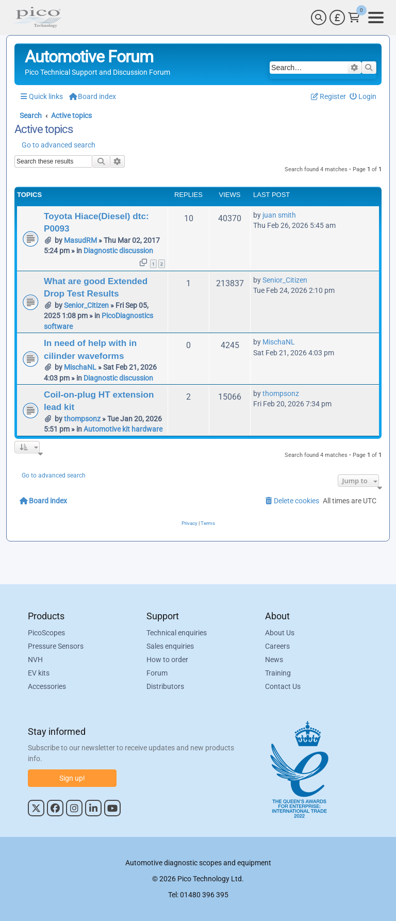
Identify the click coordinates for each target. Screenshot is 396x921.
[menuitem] (363, 97)
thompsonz (82, 419)
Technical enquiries (176, 633)
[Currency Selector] (337, 17)
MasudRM (80, 240)
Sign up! (72, 778)
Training (278, 673)
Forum (157, 673)
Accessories (47, 686)
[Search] (318, 17)
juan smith (279, 215)
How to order (167, 659)
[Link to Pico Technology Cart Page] (354, 17)
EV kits (39, 673)
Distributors (165, 686)
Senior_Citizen (86, 305)
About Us (279, 633)
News (274, 659)
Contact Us (283, 686)
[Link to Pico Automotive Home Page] (37, 17)
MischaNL (80, 367)
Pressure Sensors (56, 646)
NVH (35, 659)
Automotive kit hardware (123, 429)
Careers (277, 646)
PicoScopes (46, 633)
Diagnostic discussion (118, 250)
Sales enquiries (170, 646)
